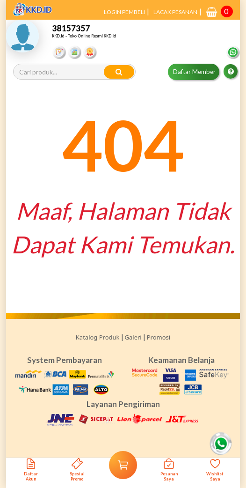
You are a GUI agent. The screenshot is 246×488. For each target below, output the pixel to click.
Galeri (133, 337)
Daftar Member (194, 71)
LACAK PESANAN (175, 11)
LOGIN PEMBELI (124, 11)
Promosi (158, 337)
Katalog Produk (98, 337)
